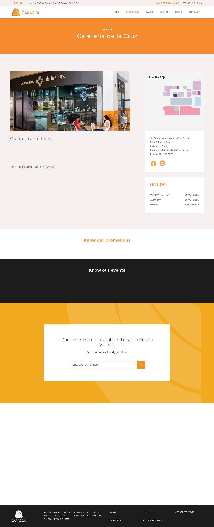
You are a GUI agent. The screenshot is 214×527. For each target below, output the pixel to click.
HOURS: (53, 3)
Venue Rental (116, 520)
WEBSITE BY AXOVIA (184, 512)
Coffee (28, 167)
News (178, 12)
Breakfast (39, 167)
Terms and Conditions (152, 520)
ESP (18, 3)
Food (20, 167)
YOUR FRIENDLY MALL (167, 3)
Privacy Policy (148, 512)
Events (163, 12)
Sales (149, 12)
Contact (194, 12)
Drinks (50, 167)
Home (116, 12)
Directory (132, 12)
